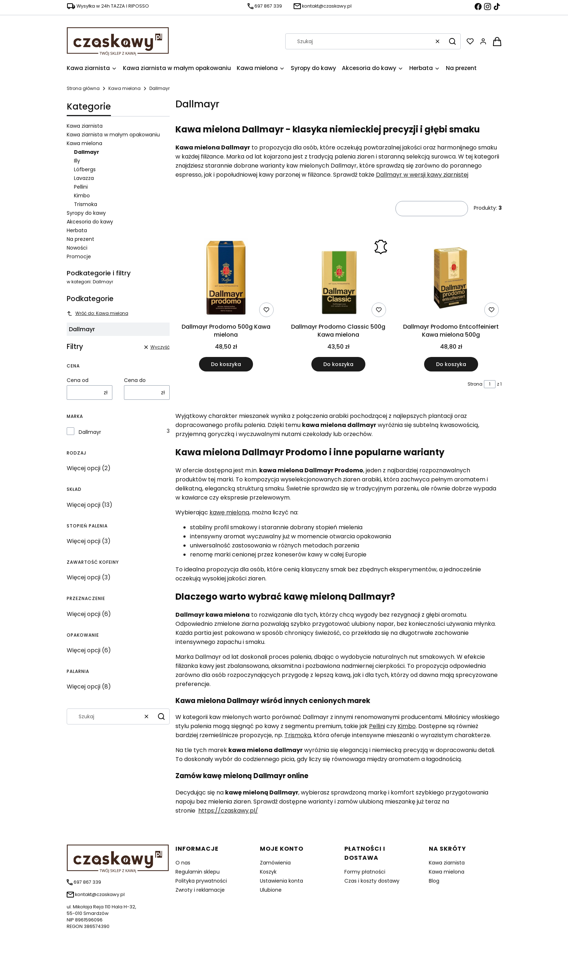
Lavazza (84, 178)
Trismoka (85, 204)
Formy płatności (364, 871)
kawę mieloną (229, 512)
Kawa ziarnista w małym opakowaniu (113, 134)
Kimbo (82, 195)
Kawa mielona (124, 88)
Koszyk (268, 871)
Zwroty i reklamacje (200, 890)
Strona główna (83, 88)
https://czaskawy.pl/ (228, 810)
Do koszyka (226, 364)
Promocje (79, 256)
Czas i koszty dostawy (371, 880)
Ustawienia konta (281, 880)
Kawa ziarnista (85, 126)
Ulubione (271, 890)
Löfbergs (85, 169)
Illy (77, 160)
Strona (475, 384)
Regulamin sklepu (197, 871)
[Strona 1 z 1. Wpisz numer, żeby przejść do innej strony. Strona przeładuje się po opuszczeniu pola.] (490, 384)
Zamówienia (275, 862)
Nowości (77, 247)
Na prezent (80, 239)
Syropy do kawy (86, 213)
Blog (434, 880)
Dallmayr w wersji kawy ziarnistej (422, 175)
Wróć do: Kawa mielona (97, 313)
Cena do (135, 380)
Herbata (77, 230)
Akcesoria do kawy (90, 221)
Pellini (81, 186)
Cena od (77, 380)
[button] (452, 41)
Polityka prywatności (201, 880)
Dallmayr (90, 432)
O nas (182, 862)
